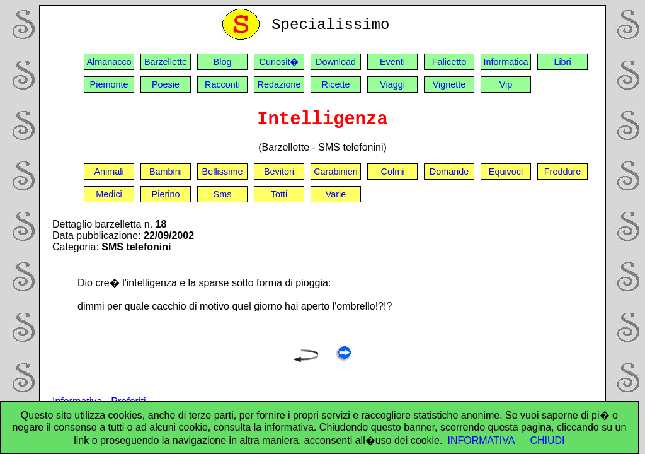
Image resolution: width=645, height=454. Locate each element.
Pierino (166, 194)
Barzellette (165, 62)
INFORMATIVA (481, 440)
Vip (506, 84)
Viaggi (392, 84)
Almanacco (108, 62)
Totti (279, 194)
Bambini (165, 171)
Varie (336, 194)
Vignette (449, 84)
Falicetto (449, 62)
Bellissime (222, 171)
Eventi (392, 62)
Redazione (279, 84)
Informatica (505, 62)
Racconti (222, 84)
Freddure (562, 171)
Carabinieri (336, 171)
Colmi (392, 171)
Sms (223, 194)
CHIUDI (547, 440)
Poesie (166, 84)
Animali (108, 171)
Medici (109, 194)
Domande (449, 171)
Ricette (336, 84)
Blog (223, 62)
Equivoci (506, 171)
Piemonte (109, 84)
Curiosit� (279, 62)
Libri (562, 62)
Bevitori (279, 171)
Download (336, 62)
